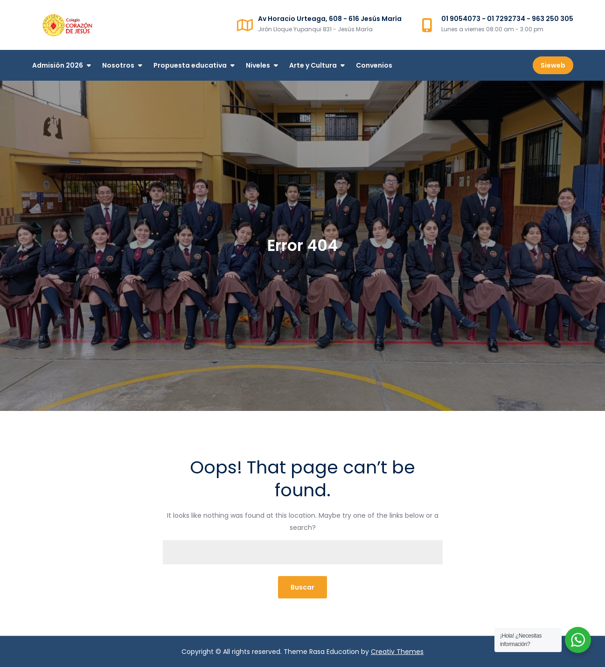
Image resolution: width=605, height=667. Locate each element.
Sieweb (553, 65)
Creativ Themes (397, 651)
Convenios (374, 65)
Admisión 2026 (57, 65)
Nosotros (118, 65)
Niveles (258, 65)
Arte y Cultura (313, 65)
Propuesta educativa (190, 65)
